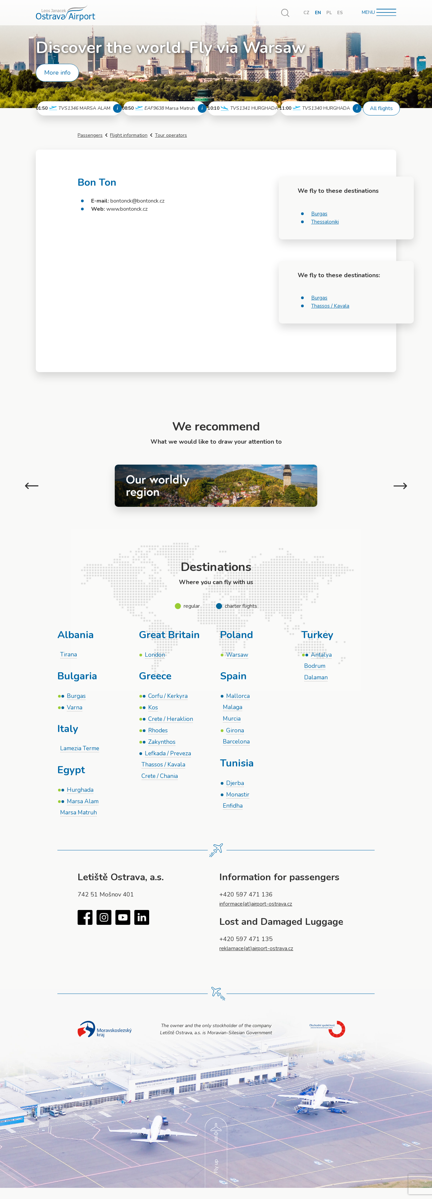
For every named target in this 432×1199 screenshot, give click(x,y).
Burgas (319, 213)
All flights (381, 108)
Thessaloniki (325, 222)
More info (57, 73)
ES (340, 12)
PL (329, 12)
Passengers (90, 135)
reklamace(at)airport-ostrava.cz (261, 951)
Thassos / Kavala (331, 306)
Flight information (128, 135)
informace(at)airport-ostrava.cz (260, 906)
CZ (306, 12)
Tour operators (171, 135)
